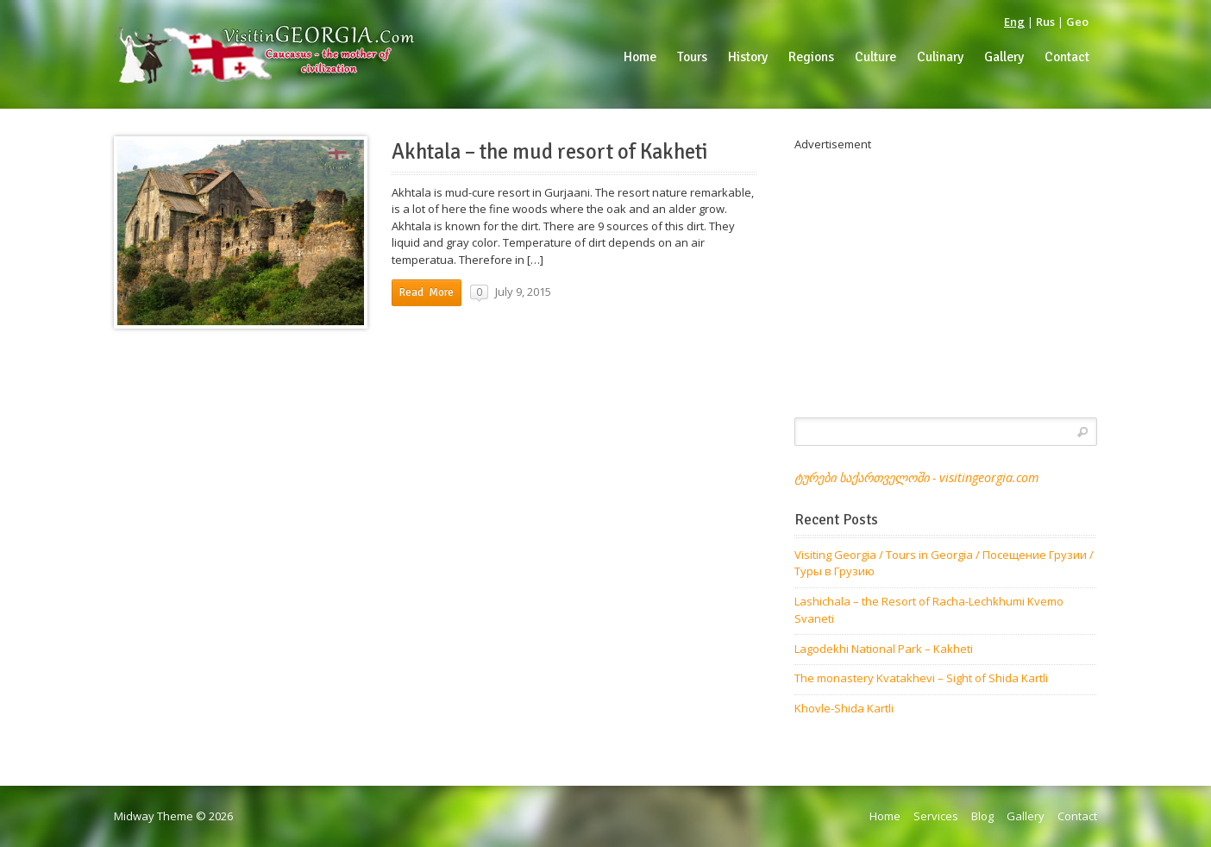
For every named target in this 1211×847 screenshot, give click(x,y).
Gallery (1026, 816)
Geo (1077, 21)
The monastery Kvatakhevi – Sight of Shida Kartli (921, 678)
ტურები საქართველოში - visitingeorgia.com (916, 477)
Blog (982, 816)
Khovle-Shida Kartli (844, 708)
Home (884, 816)
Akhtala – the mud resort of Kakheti (550, 152)
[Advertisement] (945, 274)
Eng (1014, 21)
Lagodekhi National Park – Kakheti (883, 648)
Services (935, 816)
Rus (1045, 21)
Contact (1077, 816)
